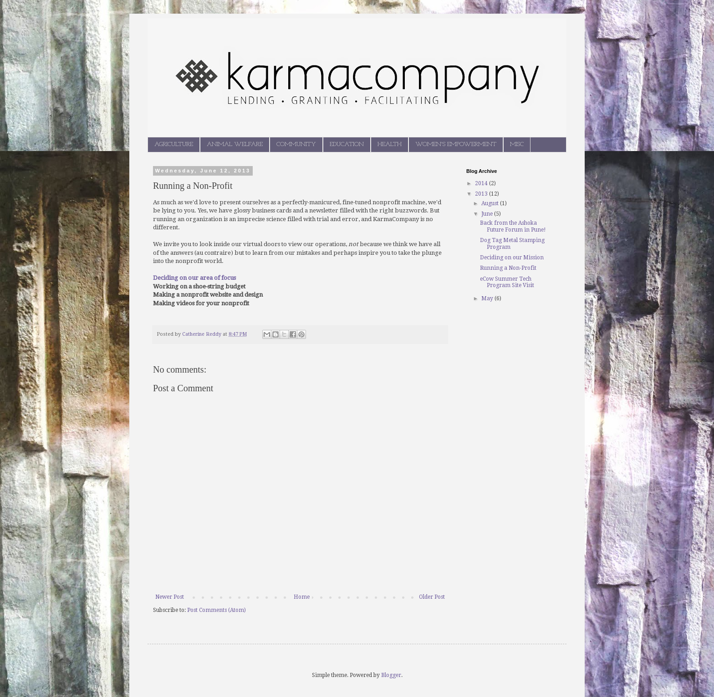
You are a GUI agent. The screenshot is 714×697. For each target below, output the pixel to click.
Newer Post (169, 597)
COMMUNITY (296, 144)
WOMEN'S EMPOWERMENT (455, 144)
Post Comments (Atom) (216, 610)
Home (302, 597)
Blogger (391, 675)
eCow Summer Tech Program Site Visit (507, 282)
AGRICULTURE (173, 144)
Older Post (432, 597)
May (488, 298)
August (490, 203)
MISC (517, 144)
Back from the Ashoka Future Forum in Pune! (513, 226)
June (487, 214)
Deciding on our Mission (512, 257)
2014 (482, 183)
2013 (482, 194)
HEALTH (389, 144)
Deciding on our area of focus (194, 277)
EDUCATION (347, 144)
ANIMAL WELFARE (235, 144)
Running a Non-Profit (508, 268)
